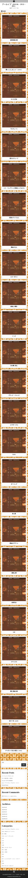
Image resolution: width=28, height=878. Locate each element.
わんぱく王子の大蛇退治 (7, 780)
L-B (3, 838)
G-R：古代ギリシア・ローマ (8, 831)
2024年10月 (4, 818)
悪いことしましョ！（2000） (14, 69)
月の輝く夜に (14, 365)
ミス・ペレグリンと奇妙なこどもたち (14, 188)
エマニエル (14, 661)
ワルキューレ (14, 129)
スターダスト (14, 277)
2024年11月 (4, 816)
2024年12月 (4, 814)
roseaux (10, 45)
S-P (3, 861)
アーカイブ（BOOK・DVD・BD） (14, 5)
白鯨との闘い (14, 306)
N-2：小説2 (4, 852)
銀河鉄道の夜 (14, 40)
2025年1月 (4, 811)
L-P (3, 842)
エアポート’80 (14, 425)
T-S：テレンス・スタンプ (7, 865)
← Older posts (4, 756)
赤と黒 (14, 513)
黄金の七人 (14, 247)
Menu (4, 11)
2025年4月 (4, 807)
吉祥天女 (13, 602)
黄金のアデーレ (14, 543)
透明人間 (13, 573)
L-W (3, 845)
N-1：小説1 (4, 849)
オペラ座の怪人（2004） (7, 778)
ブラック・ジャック (14, 395)
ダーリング (14, 484)
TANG (14, 454)
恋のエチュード (14, 158)
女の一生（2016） (14, 721)
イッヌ (14, 336)
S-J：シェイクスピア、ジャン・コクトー (11, 858)
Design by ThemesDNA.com (14, 876)
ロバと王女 (14, 99)
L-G (3, 840)
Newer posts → (23, 756)
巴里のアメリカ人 (14, 217)
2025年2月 (4, 809)
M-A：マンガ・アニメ (7, 847)
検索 (3, 762)
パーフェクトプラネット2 (7, 776)
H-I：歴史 (4, 833)
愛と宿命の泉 (14, 691)
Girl (14, 632)
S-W (3, 863)
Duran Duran (5, 785)
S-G (3, 856)
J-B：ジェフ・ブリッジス (7, 836)
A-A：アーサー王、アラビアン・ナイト (10, 782)
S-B (3, 854)
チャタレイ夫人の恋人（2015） (14, 750)
